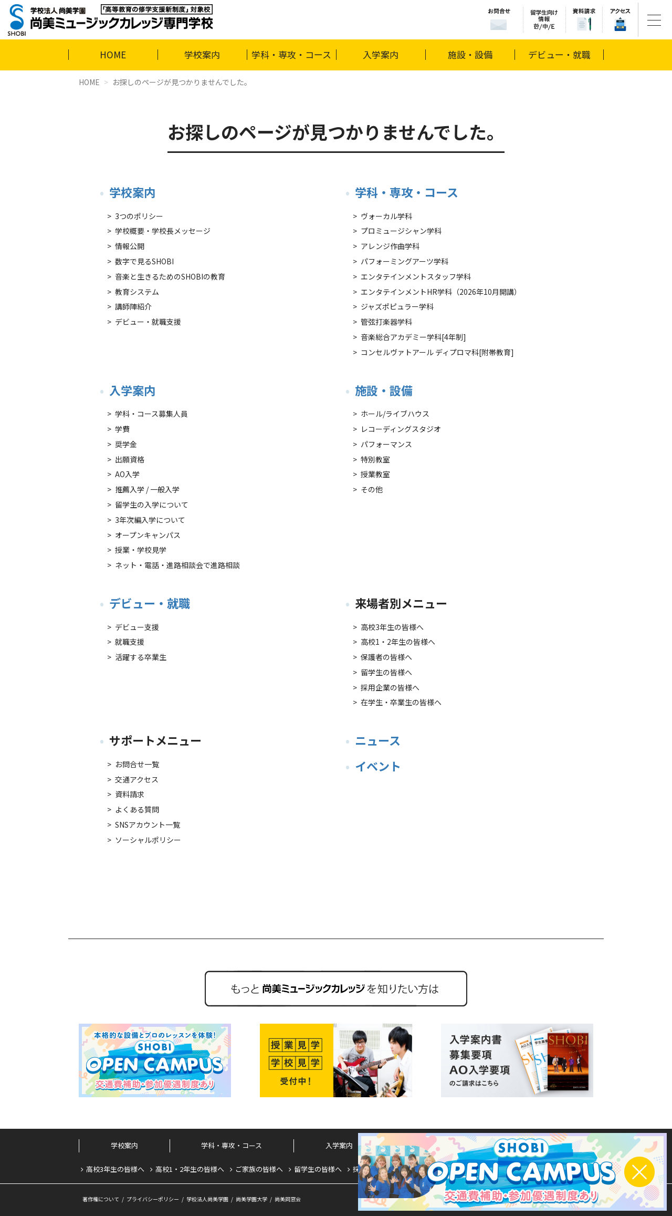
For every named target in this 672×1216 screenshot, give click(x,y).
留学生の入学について (151, 504)
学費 (122, 429)
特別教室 (375, 459)
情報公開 (129, 246)
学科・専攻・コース (291, 54)
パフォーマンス (386, 444)
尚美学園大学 (251, 1199)
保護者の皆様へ (386, 657)
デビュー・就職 (559, 54)
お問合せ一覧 (137, 764)
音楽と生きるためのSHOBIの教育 (170, 276)
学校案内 (202, 54)
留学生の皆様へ (386, 672)
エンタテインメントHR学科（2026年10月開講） (441, 291)
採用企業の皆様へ (390, 687)
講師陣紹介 (133, 306)
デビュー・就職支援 (148, 321)
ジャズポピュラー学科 (397, 306)
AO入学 (127, 474)
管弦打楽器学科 (386, 321)
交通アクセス (137, 779)
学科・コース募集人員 (151, 413)
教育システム (137, 291)
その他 (372, 489)
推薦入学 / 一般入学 (147, 489)
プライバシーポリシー (153, 1199)
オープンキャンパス (148, 535)
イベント (378, 765)
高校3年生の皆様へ (392, 627)
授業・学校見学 (140, 549)
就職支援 (129, 641)
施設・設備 (470, 54)
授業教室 (375, 474)
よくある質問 (137, 809)
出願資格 (129, 459)
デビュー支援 (137, 627)
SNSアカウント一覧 (147, 824)
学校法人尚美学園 (207, 1199)
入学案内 (380, 54)
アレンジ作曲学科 (390, 246)
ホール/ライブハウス (395, 413)
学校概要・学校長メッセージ (163, 230)
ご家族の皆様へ (259, 1169)
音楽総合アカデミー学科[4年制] (413, 337)
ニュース (378, 739)
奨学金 (126, 444)
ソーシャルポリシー (148, 839)
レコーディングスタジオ (401, 429)
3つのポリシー (139, 216)
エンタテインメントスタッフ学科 (416, 276)
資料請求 (129, 794)
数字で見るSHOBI (144, 261)
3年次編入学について (150, 519)
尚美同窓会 (288, 1199)
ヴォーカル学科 (386, 216)
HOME (113, 54)
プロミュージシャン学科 (401, 230)
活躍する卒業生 (140, 657)
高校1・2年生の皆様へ (398, 641)
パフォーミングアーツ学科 (404, 261)
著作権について (100, 1199)
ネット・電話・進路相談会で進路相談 (177, 565)
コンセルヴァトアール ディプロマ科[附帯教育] (437, 352)
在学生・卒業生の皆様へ (401, 702)
